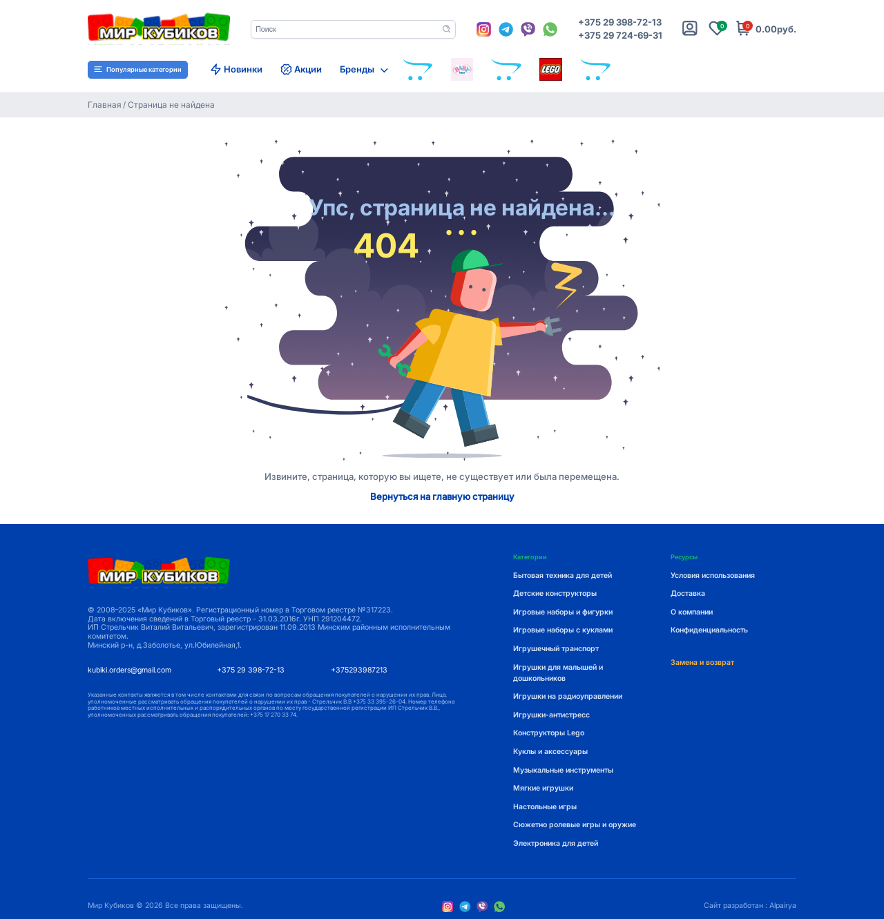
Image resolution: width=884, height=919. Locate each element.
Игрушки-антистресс (551, 714)
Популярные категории (138, 69)
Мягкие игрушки (543, 788)
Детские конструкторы (555, 593)
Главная (105, 105)
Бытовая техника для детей (562, 575)
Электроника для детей (555, 843)
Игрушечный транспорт (556, 648)
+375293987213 (359, 670)
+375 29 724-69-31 (620, 35)
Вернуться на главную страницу (442, 496)
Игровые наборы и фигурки (563, 612)
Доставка (688, 593)
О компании (692, 612)
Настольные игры (545, 806)
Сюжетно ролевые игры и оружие (574, 824)
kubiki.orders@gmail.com (129, 670)
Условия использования (713, 575)
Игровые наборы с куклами (563, 630)
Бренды (357, 69)
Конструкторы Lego (548, 732)
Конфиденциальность (709, 630)
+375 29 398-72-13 (620, 22)
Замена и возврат (702, 662)
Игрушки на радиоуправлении (567, 696)
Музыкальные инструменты (563, 770)
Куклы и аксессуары (550, 751)
